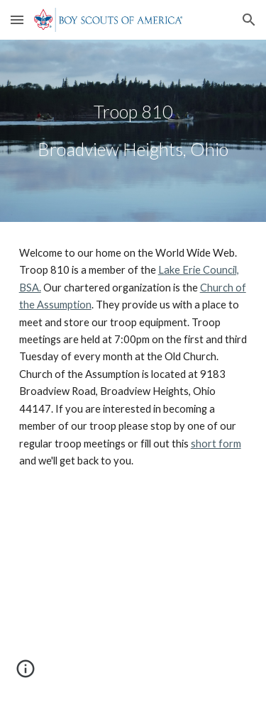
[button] (17, 19)
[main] (133, 130)
